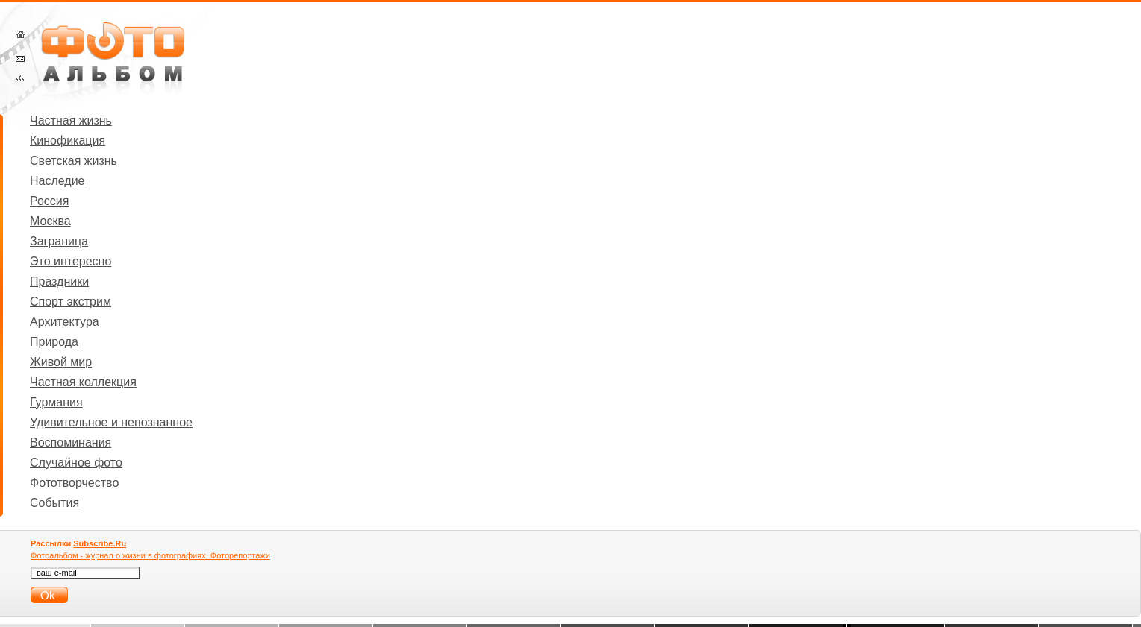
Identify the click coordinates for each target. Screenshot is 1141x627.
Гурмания (56, 402)
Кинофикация (67, 140)
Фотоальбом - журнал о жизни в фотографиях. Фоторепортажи (150, 555)
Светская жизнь (73, 160)
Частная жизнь (71, 120)
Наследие (57, 180)
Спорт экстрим (70, 301)
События (54, 503)
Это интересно (70, 261)
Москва (50, 221)
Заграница (59, 241)
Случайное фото (76, 462)
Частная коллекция (83, 382)
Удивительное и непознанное (111, 422)
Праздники (59, 281)
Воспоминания (70, 442)
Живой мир (61, 362)
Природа (54, 341)
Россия (49, 201)
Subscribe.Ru (99, 543)
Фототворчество (74, 482)
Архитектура (64, 321)
